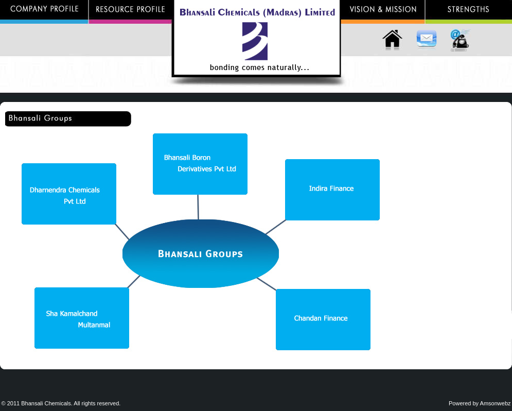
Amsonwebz (495, 403)
